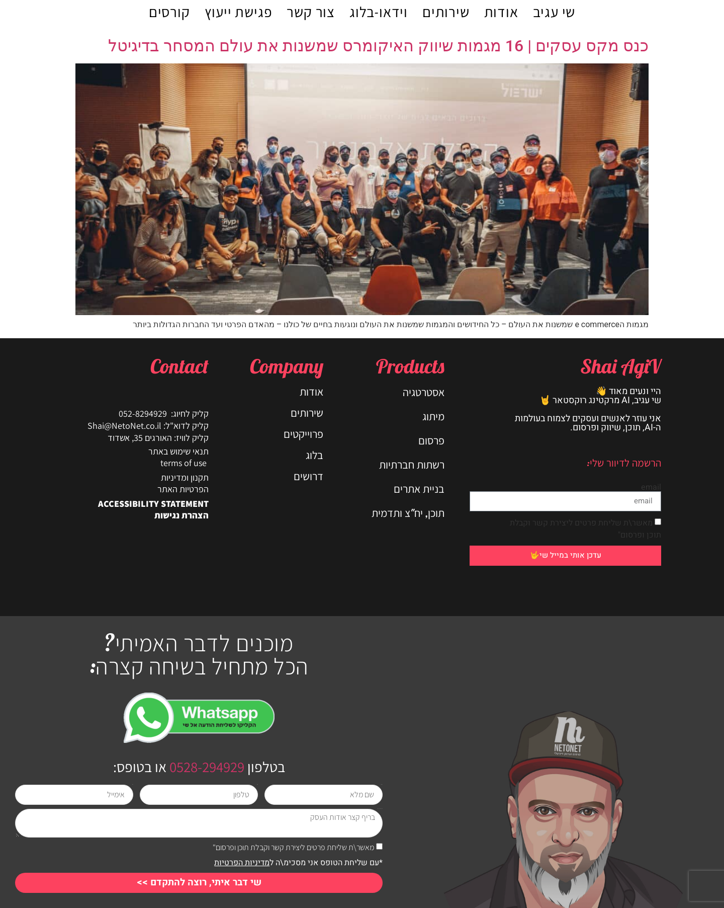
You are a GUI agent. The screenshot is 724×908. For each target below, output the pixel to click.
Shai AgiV (620, 366)
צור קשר (311, 12)
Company (286, 366)
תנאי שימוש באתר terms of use (178, 457)
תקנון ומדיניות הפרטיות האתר (183, 483)
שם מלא (382, 784)
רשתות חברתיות (411, 465)
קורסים (169, 12)
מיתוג (433, 416)
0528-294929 (205, 766)
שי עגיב (554, 12)
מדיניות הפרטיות (241, 863)
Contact (179, 366)
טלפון (257, 784)
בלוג (314, 455)
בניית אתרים (419, 489)
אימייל (132, 784)
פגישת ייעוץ (239, 12)
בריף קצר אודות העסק (380, 808)
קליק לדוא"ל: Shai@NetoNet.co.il (148, 425)
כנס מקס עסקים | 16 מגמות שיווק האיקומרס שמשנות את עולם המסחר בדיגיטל (378, 45)
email (651, 487)
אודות (501, 12)
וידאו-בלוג (378, 12)
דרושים (308, 476)
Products (410, 366)
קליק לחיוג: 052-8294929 (164, 413)
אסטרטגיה (423, 392)
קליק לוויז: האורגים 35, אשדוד (158, 437)
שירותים (446, 12)
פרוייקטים (303, 434)
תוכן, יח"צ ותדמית (408, 513)
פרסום (431, 440)
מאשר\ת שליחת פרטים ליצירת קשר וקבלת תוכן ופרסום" (293, 847)
